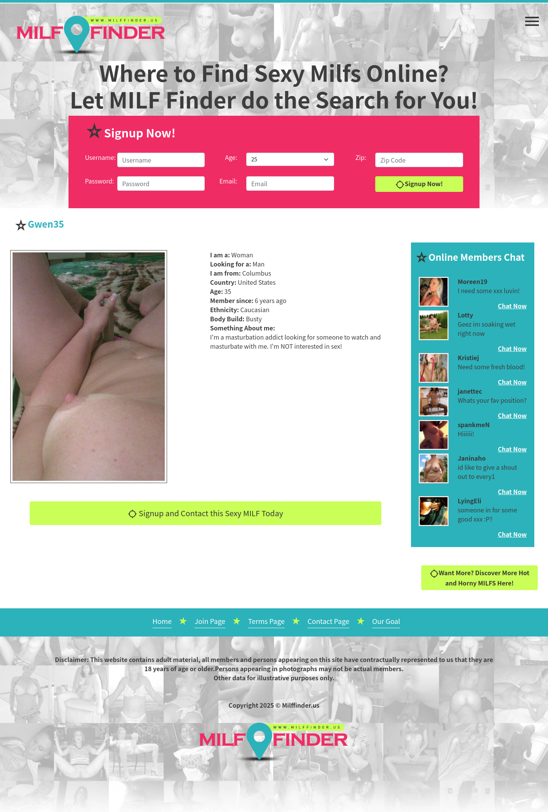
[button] (532, 17)
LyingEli (469, 500)
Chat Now (512, 305)
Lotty (465, 314)
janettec (470, 391)
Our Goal (386, 621)
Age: (231, 157)
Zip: (360, 157)
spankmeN (474, 424)
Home (162, 621)
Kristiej (468, 357)
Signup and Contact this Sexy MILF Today (205, 513)
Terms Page (266, 621)
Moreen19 (472, 281)
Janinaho (472, 458)
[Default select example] (290, 159)
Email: (228, 180)
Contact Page (328, 621)
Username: (100, 157)
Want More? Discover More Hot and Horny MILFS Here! (479, 577)
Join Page (209, 621)
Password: (99, 180)
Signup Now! (419, 184)
